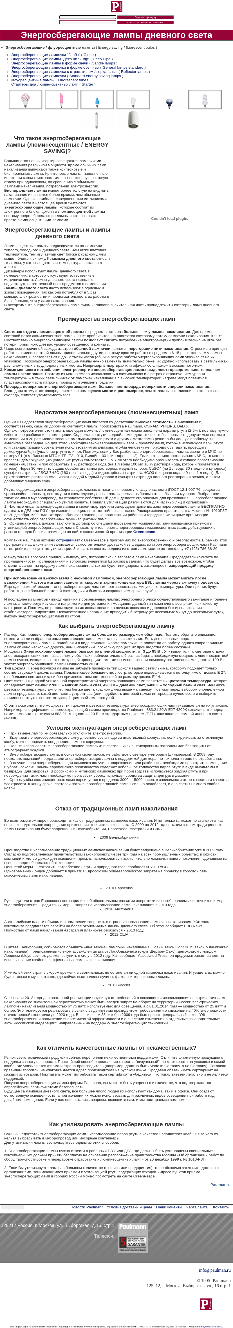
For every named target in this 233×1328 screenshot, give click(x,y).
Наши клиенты (169, 1207)
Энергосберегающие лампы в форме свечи (49, 63)
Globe (89, 55)
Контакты (221, 1207)
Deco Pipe (102, 59)
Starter (87, 84)
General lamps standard (122, 67)
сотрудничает (68, 540)
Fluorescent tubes (73, 80)
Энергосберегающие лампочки (39, 76)
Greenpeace (144, 532)
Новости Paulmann (87, 1207)
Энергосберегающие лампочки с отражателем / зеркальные (64, 72)
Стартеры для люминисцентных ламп (44, 84)
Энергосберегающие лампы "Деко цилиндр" (50, 59)
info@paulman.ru (215, 1270)
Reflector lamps (134, 72)
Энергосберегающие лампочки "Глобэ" (45, 55)
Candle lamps (103, 63)
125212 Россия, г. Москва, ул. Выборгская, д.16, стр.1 (58, 1225)
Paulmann (219, 1185)
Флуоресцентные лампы (32, 80)
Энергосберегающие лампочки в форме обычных (55, 67)
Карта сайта (197, 1207)
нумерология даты (212, 1326)
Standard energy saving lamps (95, 76)
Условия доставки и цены (129, 1207)
